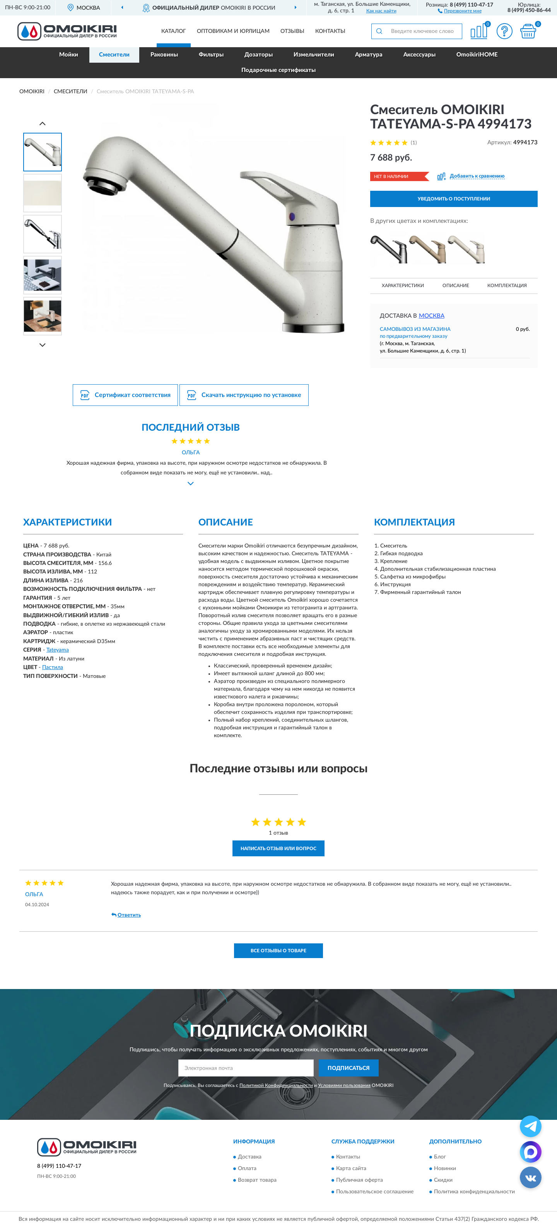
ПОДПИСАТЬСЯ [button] (349, 1068)
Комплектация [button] (507, 285)
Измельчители (314, 55)
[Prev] (42, 123)
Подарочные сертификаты (278, 70)
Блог (440, 1157)
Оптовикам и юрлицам (233, 31)
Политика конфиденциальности (474, 1191)
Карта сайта (351, 1168)
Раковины (164, 55)
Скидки (443, 1180)
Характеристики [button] (403, 285)
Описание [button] (456, 285)
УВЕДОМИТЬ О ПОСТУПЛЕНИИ (454, 199)
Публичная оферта (359, 1180)
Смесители (114, 55)
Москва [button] (431, 316)
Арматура (369, 55)
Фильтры (211, 55)
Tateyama (57, 650)
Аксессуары (419, 55)
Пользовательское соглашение (374, 1191)
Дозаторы (258, 55)
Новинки (445, 1168)
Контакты (330, 31)
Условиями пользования (344, 1085)
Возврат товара (257, 1180)
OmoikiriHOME (477, 55)
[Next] (42, 345)
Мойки (68, 55)
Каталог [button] (173, 31)
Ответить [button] (126, 915)
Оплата (247, 1168)
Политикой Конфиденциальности (276, 1085)
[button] (460, 10)
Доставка (249, 1157)
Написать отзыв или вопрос (278, 848)
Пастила (52, 667)
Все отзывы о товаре (278, 950)
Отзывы (292, 31)
